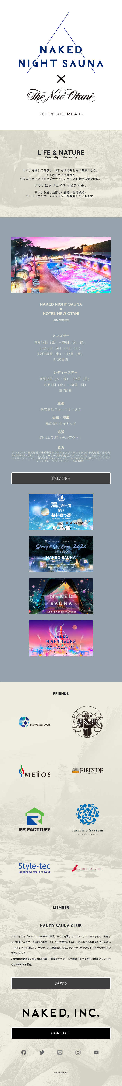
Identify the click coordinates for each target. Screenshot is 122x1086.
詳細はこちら (61, 478)
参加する (61, 983)
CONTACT (61, 1033)
